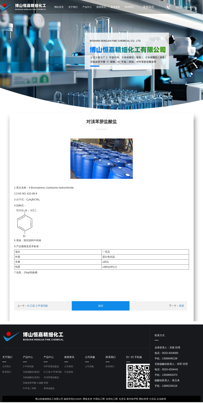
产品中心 (28, 357)
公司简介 (6, 367)
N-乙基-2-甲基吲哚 (37, 305)
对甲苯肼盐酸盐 (51, 367)
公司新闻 (68, 367)
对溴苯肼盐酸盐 (51, 378)
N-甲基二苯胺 (29, 389)
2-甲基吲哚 (28, 367)
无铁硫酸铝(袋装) (31, 378)
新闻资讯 (69, 357)
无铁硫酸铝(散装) (31, 372)
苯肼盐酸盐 (49, 389)
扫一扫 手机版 (134, 357)
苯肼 (181, 305)
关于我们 (7, 357)
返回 (100, 305)
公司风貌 (90, 357)
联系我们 (6, 372)
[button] (28, 104)
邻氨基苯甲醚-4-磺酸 (33, 383)
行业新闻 (68, 372)
